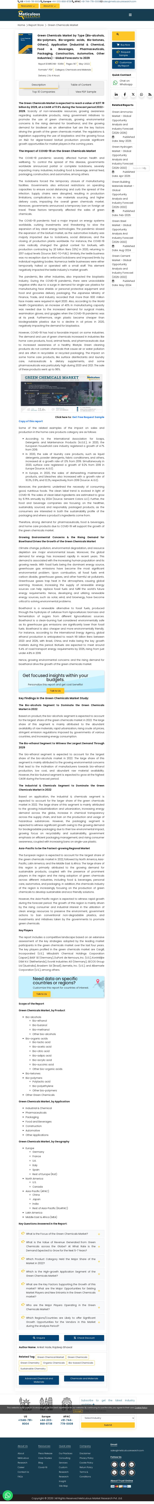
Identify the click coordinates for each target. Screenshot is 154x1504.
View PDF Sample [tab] (86, 91)
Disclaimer (85, 1453)
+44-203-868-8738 (61, 1)
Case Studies (45, 1458)
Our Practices (65, 1453)
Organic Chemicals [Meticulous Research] (54, 1362)
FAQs (20, 1476)
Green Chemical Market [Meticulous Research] (50, 1357)
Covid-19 (42, 1467)
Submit (108, 1425)
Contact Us (23, 1471)
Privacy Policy (87, 1458)
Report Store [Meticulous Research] (36, 25)
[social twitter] (114, 1472)
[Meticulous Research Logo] (29, 14)
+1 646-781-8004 (32, 1)
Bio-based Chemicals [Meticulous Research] (81, 1362)
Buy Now (123, 48)
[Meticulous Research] (61, 1234)
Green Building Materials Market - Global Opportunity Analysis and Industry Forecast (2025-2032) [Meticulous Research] (123, 197)
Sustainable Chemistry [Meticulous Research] (33, 1368)
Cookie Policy (141, 1407)
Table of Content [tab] (81, 84)
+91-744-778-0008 (90, 1)
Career (21, 1467)
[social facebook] (123, 1464)
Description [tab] (39, 84)
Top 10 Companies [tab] (43, 91)
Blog (40, 1462)
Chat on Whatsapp (126, 85)
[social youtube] (123, 1472)
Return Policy (86, 1467)
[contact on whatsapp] (8, 1495)
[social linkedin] (131, 1464)
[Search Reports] (144, 168)
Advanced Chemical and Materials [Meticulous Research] (39, 1380)
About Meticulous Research (23, 1458)
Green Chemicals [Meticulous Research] (77, 1357)
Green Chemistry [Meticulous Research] (29, 1362)
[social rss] (131, 1472)
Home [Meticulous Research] (21, 25)
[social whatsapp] (114, 1464)
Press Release (45, 1453)
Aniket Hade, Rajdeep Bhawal (54, 1347)
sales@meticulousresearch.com (119, 1)
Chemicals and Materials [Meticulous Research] (84, 1378)
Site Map (63, 1485)
